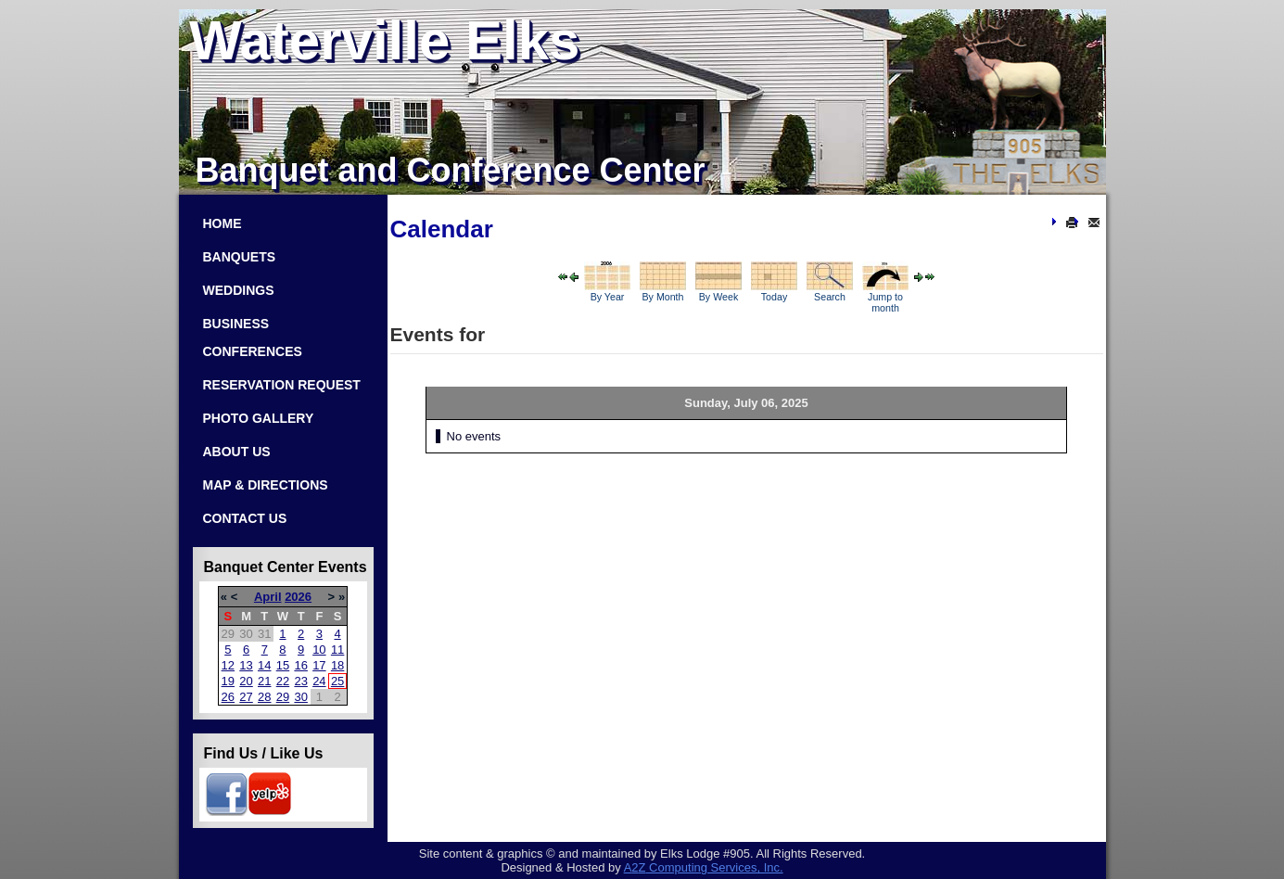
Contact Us (245, 518)
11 (337, 649)
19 (228, 681)
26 (228, 697)
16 (300, 665)
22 (282, 681)
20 (245, 681)
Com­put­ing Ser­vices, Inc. (703, 867)
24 (318, 681)
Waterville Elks (384, 40)
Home (222, 223)
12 (228, 665)
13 (245, 665)
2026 (298, 597)
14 (264, 665)
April (268, 597)
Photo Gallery (258, 418)
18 (337, 665)
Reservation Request (282, 384)
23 (300, 681)
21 (264, 681)
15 (282, 665)
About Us (237, 451)
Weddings (238, 290)
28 (264, 697)
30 (300, 697)
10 (318, 649)
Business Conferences (252, 337)
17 (318, 665)
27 (245, 697)
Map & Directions (265, 485)
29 (282, 697)
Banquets (239, 256)
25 (337, 681)
